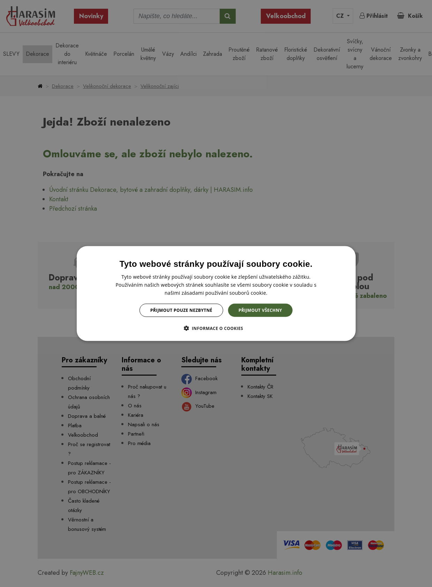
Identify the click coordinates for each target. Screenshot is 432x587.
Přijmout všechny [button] (260, 310)
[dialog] (216, 293)
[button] (216, 328)
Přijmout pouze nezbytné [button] (181, 310)
